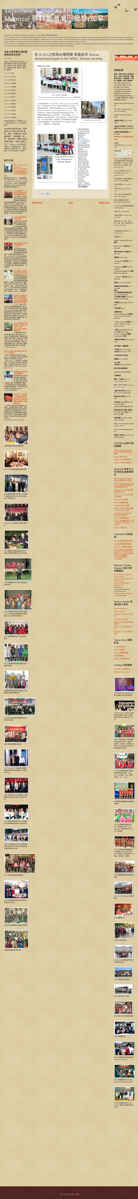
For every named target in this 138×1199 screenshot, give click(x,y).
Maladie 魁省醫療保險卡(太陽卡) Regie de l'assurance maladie (124, 523)
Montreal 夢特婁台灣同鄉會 (123, 541)
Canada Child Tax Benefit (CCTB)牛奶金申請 (122, 514)
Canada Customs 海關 (121, 505)
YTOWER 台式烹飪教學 (122, 669)
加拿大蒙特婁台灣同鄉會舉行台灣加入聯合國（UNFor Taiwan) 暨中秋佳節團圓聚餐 (20, 326)
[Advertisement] (121, 1147)
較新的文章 (37, 203)
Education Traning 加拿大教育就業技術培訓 (123, 491)
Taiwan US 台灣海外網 (121, 659)
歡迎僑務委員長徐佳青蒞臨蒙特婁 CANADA (20, 245)
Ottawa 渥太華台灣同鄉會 (122, 544)
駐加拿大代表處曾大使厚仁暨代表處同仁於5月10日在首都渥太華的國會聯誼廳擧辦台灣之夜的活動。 (20, 299)
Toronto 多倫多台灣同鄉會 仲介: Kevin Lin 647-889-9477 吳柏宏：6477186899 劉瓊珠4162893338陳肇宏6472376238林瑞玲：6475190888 (124, 554)
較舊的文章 (104, 203)
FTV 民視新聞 (118, 656)
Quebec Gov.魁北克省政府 (123, 463)
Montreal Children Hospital (123, 593)
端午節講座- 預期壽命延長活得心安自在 (20, 272)
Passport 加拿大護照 (121, 499)
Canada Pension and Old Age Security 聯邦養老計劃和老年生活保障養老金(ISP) (124, 485)
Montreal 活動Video (120, 528)
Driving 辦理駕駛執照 (121, 502)
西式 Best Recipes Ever (122, 672)
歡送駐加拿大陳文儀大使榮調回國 (20, 372)
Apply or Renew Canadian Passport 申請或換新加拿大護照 (123, 451)
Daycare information (120, 608)
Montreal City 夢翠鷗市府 (122, 459)
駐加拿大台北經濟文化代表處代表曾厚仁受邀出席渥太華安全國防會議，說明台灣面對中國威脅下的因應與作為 (20, 398)
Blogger (73, 1194)
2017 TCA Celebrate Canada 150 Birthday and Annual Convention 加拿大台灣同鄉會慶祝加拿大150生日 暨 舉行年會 (15, 170)
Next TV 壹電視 (119, 650)
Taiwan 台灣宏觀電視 (121, 653)
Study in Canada (119, 611)
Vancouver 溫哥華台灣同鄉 (123, 547)
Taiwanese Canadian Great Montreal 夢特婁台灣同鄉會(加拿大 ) (54, 18)
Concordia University (121, 619)
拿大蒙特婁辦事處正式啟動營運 (20, 218)
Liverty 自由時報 (119, 647)
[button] (76, 129)
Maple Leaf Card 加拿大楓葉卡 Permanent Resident (123, 509)
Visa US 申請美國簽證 (121, 518)
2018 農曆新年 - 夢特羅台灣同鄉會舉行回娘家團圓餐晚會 (20, 193)
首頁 (71, 203)
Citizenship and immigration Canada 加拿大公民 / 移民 (123, 479)
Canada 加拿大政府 (120, 457)
